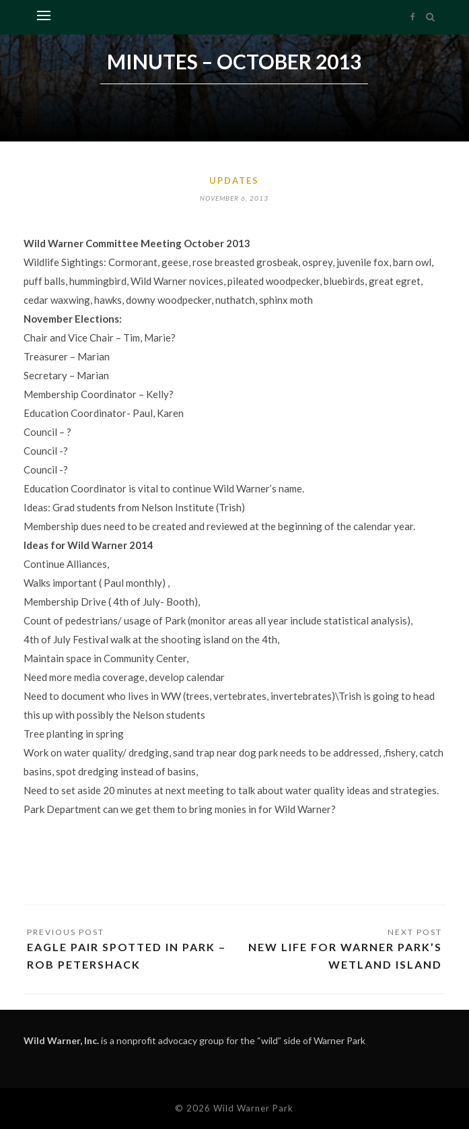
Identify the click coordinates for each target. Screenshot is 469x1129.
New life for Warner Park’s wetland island (345, 955)
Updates (234, 180)
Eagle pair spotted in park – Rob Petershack (126, 955)
